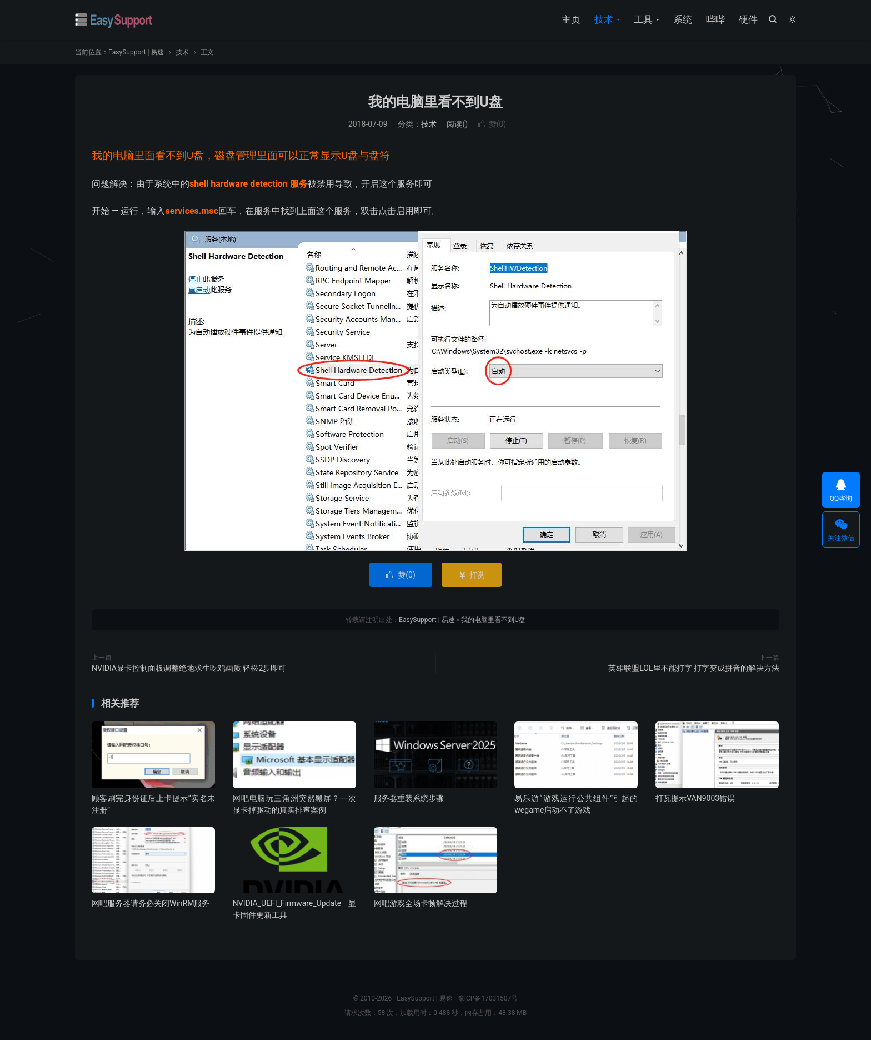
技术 (603, 19)
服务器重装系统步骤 (409, 798)
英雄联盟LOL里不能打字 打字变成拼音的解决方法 (693, 668)
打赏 (471, 574)
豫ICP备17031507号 (488, 998)
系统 (682, 19)
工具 (643, 19)
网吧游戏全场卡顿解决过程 (420, 903)
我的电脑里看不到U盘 (435, 102)
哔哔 (715, 19)
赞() (492, 124)
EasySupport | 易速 (114, 20)
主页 (571, 19)
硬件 (748, 19)
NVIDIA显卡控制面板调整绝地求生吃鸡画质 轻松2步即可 (189, 668)
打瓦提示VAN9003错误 (695, 798)
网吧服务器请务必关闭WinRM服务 (150, 903)
